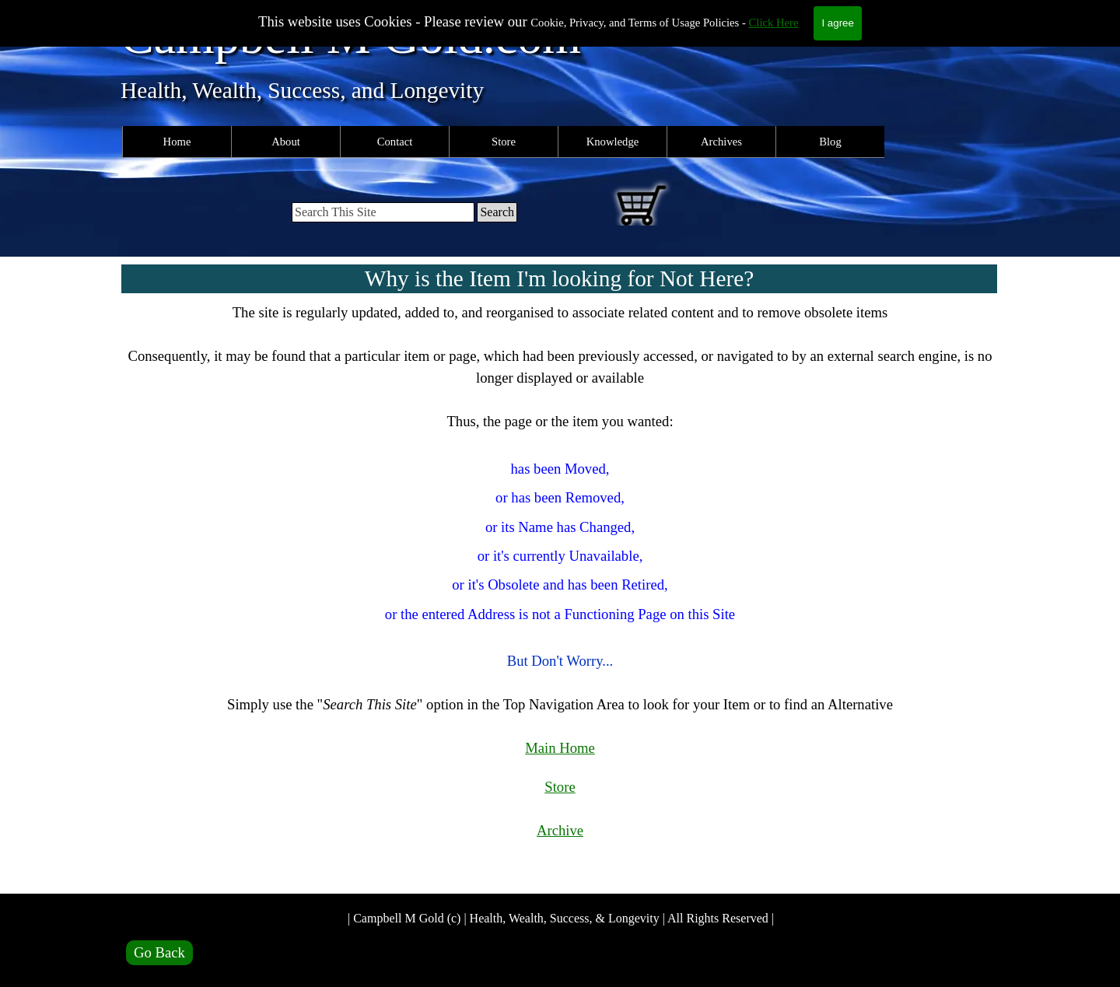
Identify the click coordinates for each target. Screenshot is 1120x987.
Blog (830, 141)
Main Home (560, 748)
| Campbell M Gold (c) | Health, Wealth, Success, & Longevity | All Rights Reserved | (561, 918)
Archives (721, 141)
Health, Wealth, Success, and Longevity (302, 90)
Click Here (774, 22)
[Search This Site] (383, 212)
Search (497, 212)
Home (177, 141)
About (285, 141)
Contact (395, 141)
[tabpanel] (560, 593)
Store (504, 141)
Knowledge (612, 141)
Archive (560, 830)
